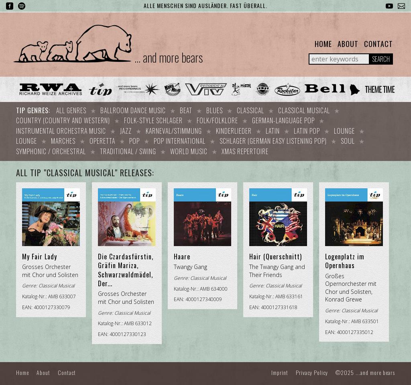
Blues (214, 110)
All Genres (71, 110)
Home (323, 44)
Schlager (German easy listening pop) (273, 138)
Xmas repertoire (245, 148)
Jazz (126, 129)
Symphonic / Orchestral (51, 148)
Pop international (180, 138)
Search (381, 59)
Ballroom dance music (133, 110)
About (348, 44)
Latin (273, 129)
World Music (189, 148)
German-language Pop (283, 119)
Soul (348, 138)
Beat (186, 110)
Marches (63, 138)
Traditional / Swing (128, 148)
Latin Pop (307, 129)
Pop (134, 138)
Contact (378, 44)
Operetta (102, 138)
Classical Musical (304, 110)
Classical (250, 110)
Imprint (279, 368)
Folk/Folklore (217, 119)
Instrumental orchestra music (61, 129)
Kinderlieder (234, 129)
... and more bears (168, 57)
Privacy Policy (312, 368)
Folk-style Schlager (153, 119)
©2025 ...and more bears (365, 368)
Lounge (344, 129)
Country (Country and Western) (63, 119)
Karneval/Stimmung (174, 129)
